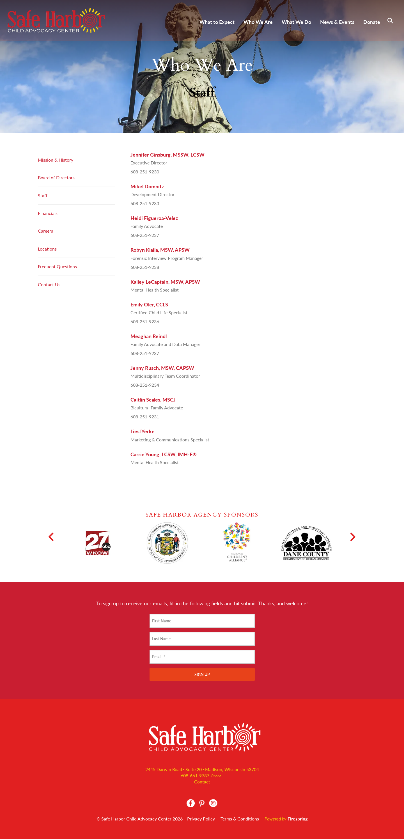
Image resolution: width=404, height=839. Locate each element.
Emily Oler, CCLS (149, 304)
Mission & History (55, 159)
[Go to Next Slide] (352, 536)
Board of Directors (56, 177)
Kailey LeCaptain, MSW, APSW (165, 282)
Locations (47, 248)
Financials (48, 213)
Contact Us (49, 284)
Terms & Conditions (240, 819)
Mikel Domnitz (147, 186)
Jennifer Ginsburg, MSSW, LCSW (167, 155)
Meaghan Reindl (148, 336)
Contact (202, 781)
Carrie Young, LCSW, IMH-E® (163, 454)
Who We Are (258, 22)
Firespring (297, 819)
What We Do (296, 22)
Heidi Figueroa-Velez (154, 218)
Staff (42, 195)
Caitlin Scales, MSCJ (153, 399)
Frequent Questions (57, 266)
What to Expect (217, 22)
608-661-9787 (195, 775)
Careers (45, 230)
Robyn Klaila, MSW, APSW (160, 250)
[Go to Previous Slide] (51, 536)
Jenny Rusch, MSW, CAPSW (162, 368)
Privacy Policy (201, 819)
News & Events (337, 22)
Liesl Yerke (142, 431)
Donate (371, 22)
